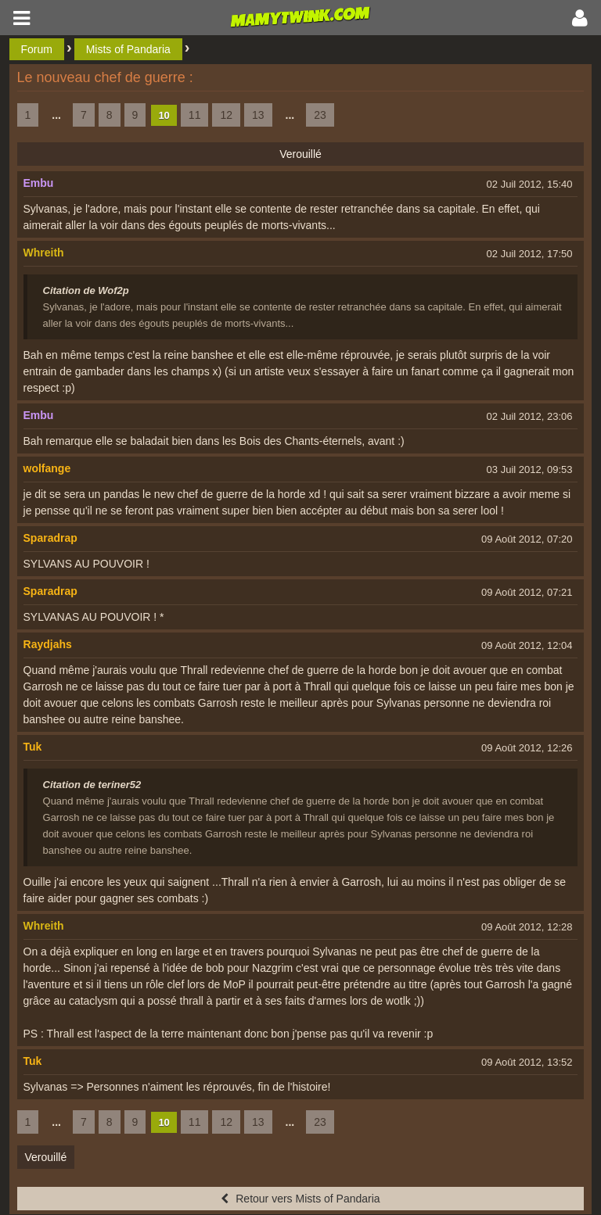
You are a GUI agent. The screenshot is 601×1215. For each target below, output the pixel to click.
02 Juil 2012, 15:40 (530, 184)
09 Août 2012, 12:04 (526, 645)
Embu (38, 183)
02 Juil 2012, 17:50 (530, 254)
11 (195, 115)
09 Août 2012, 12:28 (526, 927)
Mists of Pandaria (128, 49)
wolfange (47, 468)
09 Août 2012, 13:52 (526, 1062)
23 (320, 115)
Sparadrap (50, 538)
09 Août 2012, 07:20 (526, 539)
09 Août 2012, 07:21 (526, 592)
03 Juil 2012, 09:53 (530, 469)
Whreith (43, 252)
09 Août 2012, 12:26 (526, 748)
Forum (36, 49)
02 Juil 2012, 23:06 (530, 416)
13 (258, 115)
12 (226, 115)
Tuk (32, 746)
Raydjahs (47, 644)
